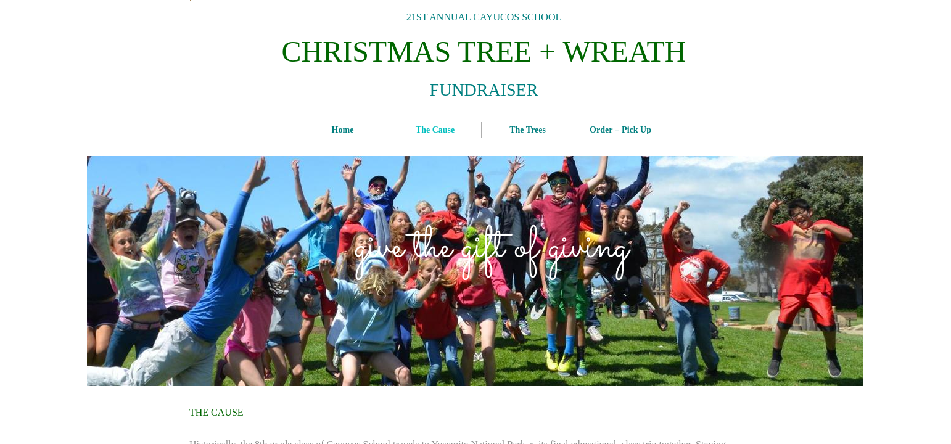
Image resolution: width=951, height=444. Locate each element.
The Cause (435, 129)
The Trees (527, 129)
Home (343, 129)
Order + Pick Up (620, 129)
